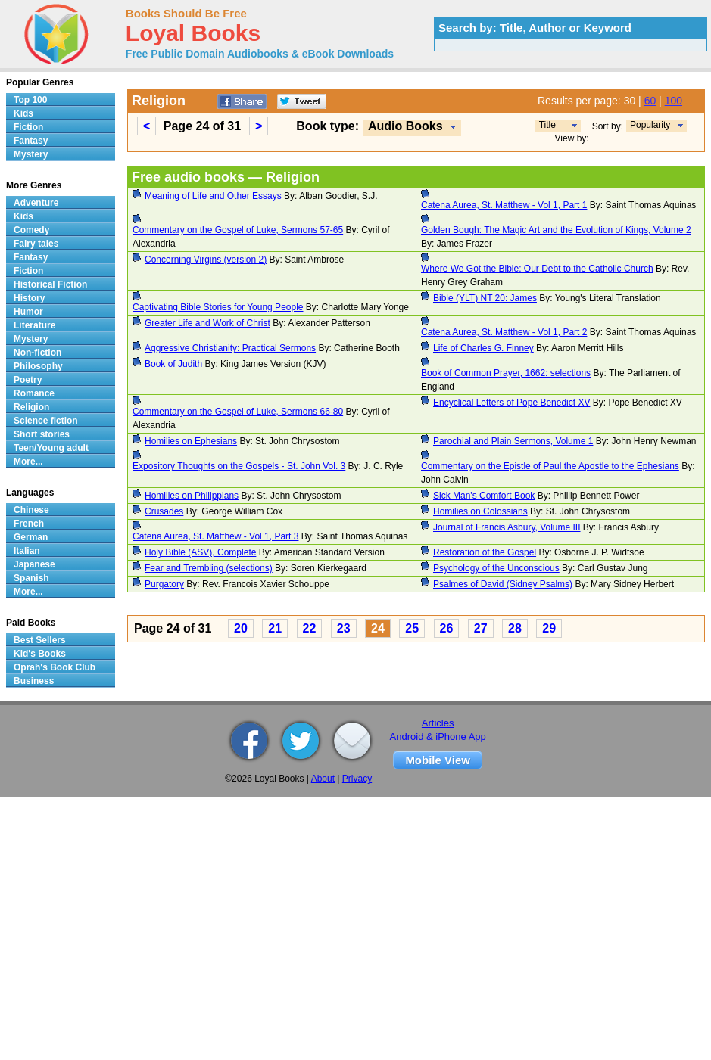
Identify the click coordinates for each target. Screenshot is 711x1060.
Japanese (34, 564)
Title (547, 125)
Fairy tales (36, 243)
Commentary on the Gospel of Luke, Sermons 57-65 (238, 230)
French (29, 523)
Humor (28, 311)
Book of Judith (173, 364)
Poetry (28, 380)
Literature (34, 325)
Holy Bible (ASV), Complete (200, 552)
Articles (438, 723)
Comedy (31, 230)
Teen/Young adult (51, 448)
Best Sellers (40, 640)
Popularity (650, 125)
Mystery (31, 154)
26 (447, 628)
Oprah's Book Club (54, 667)
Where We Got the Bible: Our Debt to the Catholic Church (537, 268)
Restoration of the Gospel (484, 552)
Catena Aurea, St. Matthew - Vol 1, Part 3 (215, 536)
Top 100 (30, 100)
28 (515, 628)
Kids (23, 113)
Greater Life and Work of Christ (207, 323)
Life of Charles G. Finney (483, 348)
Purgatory (164, 584)
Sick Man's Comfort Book (484, 495)
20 (241, 628)
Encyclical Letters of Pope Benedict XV (511, 402)
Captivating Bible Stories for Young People (218, 307)
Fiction (28, 127)
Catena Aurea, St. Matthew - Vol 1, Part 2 (504, 332)
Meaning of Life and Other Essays (213, 196)
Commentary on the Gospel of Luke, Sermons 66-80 (238, 411)
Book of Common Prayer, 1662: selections (506, 373)
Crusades (164, 511)
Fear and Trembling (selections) (209, 568)
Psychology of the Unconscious (496, 568)
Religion (31, 407)
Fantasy (31, 140)
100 (673, 101)
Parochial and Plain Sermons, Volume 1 (513, 441)
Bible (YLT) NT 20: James (485, 298)
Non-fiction (37, 352)
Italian (27, 551)
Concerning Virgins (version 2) (206, 259)
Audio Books (405, 126)
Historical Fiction (50, 284)
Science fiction (46, 420)
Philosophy (38, 366)
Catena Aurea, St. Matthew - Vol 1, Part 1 (504, 205)
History (29, 298)
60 (650, 101)
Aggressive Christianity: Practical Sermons (230, 348)
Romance (34, 393)
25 (412, 628)
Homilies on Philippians (192, 495)
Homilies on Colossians (480, 511)
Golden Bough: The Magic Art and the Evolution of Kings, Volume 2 (556, 230)
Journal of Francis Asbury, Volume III (507, 527)
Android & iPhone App (438, 736)
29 (549, 628)
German (31, 537)
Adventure (36, 202)
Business (34, 681)
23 (344, 628)
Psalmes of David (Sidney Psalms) (502, 584)
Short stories (42, 434)
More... (28, 461)
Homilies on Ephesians (191, 441)
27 (481, 628)
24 (378, 628)
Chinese (31, 510)
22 (310, 628)
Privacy (357, 778)
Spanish (31, 578)
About (323, 778)
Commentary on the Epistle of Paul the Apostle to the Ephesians (550, 466)
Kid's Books (40, 653)
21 (275, 628)
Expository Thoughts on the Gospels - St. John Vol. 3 (239, 466)
